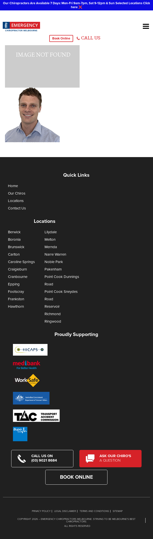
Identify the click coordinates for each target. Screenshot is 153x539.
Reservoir (52, 306)
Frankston (16, 299)
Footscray (16, 291)
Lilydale (51, 232)
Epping (14, 284)
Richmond (53, 314)
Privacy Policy (41, 511)
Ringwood (53, 321)
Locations (16, 201)
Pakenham (53, 269)
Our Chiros (16, 193)
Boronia (14, 239)
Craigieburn (17, 269)
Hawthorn (16, 306)
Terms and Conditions (94, 511)
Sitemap (118, 511)
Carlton (14, 254)
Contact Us (17, 208)
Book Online (61, 38)
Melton (50, 239)
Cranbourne (17, 276)
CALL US (90, 38)
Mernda (51, 247)
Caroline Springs (21, 262)
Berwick (14, 232)
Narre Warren (55, 254)
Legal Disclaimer (65, 511)
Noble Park (54, 262)
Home (13, 186)
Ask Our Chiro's (117, 458)
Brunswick (16, 247)
